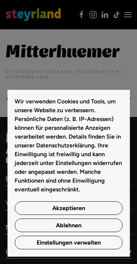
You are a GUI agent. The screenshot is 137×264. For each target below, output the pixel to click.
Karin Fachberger (83, 71)
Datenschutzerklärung (65, 145)
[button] (128, 14)
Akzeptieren (68, 208)
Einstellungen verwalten (69, 242)
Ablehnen (68, 225)
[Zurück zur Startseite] (33, 14)
